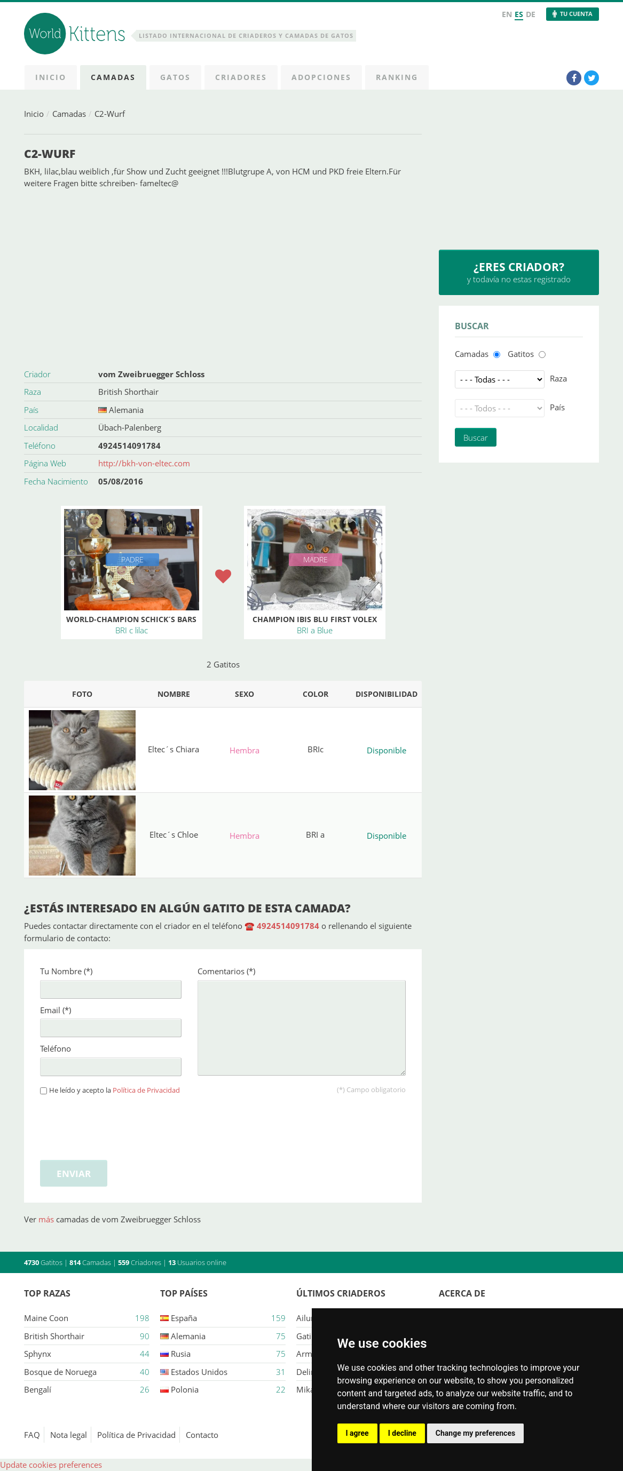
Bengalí (37, 1389)
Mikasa (309, 1389)
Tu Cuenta (576, 14)
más (47, 1219)
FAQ (32, 1434)
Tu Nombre (66, 971)
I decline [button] (402, 1433)
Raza (558, 378)
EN (507, 14)
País (557, 407)
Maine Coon (46, 1318)
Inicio (34, 113)
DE (530, 14)
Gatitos (521, 353)
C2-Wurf (109, 113)
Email (55, 1010)
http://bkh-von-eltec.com (144, 463)
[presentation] (121, 1126)
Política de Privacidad (146, 1090)
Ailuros (309, 1318)
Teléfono (55, 1048)
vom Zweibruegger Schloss (151, 374)
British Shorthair (128, 391)
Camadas (69, 113)
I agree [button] (357, 1433)
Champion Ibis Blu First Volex (315, 619)
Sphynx (37, 1353)
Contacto (202, 1434)
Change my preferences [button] (475, 1433)
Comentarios (226, 971)
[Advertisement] (223, 277)
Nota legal (68, 1434)
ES (519, 14)
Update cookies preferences (51, 1464)
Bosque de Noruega (60, 1371)
